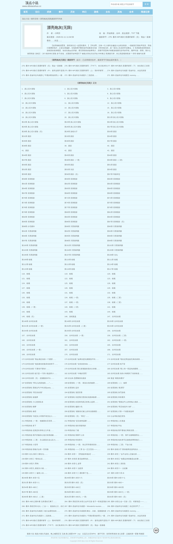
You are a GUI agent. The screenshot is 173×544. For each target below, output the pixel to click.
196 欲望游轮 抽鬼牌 (30, 397)
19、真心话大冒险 (29, 117)
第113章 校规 (69, 264)
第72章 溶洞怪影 (113, 198)
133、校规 (26, 298)
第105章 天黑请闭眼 (115, 250)
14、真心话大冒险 (71, 108)
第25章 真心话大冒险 (30, 127)
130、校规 (26, 293)
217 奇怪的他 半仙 (114, 426)
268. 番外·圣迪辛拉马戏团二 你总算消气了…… (125, 506)
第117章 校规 (112, 269)
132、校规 (111, 293)
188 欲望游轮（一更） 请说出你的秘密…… (81, 383)
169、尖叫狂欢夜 (28, 354)
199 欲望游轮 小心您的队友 (32, 402)
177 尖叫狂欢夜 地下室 (116, 364)
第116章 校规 (69, 269)
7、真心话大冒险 (28, 98)
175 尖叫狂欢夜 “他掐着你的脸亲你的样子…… (40, 364)
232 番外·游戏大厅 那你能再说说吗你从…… (124, 449)
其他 (119, 12)
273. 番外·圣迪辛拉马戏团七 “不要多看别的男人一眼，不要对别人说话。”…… (43, 76)
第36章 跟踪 (69, 141)
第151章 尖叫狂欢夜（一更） (33, 326)
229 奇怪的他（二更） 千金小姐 (119, 445)
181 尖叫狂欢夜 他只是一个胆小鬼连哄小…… (39, 373)
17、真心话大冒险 (71, 113)
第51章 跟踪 (112, 165)
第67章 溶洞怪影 (28, 193)
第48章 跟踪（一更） (72, 160)
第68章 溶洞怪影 (70, 193)
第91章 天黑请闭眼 (29, 231)
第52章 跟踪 (26, 169)
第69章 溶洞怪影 (113, 193)
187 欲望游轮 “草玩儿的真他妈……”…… (37, 383)
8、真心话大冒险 (71, 98)
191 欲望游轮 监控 (71, 388)
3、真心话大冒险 (113, 89)
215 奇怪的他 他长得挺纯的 (75, 426)
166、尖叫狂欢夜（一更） (32, 350)
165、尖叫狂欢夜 (114, 345)
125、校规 (68, 283)
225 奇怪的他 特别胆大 (73, 440)
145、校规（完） (28, 317)
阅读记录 (145, 12)
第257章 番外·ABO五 (30, 492)
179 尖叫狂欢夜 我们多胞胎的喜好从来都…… (82, 369)
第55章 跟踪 (26, 174)
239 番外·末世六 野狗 (30, 464)
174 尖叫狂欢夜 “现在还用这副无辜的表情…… (125, 359)
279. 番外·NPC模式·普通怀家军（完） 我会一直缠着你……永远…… (42, 66)
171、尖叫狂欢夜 (114, 354)
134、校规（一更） (72, 298)
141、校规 (111, 307)
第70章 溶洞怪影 (28, 198)
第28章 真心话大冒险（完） (33, 132)
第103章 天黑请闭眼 (29, 250)
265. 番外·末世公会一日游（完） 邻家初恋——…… (127, 501)
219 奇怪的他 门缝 (71, 430)
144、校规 (111, 312)
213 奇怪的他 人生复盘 (116, 421)
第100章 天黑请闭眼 (29, 245)
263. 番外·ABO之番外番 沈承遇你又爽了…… (39, 501)
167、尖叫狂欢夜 (71, 350)
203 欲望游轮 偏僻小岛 (73, 407)
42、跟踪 (68, 150)
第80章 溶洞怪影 (70, 212)
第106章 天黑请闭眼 (29, 255)
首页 (25, 12)
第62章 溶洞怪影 (70, 184)
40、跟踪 (110, 146)
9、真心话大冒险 (113, 98)
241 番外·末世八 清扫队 (116, 464)
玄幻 (37, 12)
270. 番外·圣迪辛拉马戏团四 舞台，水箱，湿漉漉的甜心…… (85, 511)
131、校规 (68, 293)
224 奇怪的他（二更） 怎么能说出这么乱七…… (40, 440)
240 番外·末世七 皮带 (72, 464)
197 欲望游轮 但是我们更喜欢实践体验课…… (82, 397)
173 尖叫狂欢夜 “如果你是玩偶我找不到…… (81, 359)
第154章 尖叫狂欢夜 (29, 331)
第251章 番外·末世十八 (31, 483)
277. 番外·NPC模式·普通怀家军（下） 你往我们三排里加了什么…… (128, 66)
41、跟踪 (25, 150)
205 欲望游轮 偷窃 (29, 411)
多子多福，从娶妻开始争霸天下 (69, 54)
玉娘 (63, 534)
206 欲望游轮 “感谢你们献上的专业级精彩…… (82, 411)
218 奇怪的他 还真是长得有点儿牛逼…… (38, 430)
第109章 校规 (27, 260)
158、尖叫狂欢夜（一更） (74, 335)
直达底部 (125, 33)
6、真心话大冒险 (113, 94)
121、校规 (26, 279)
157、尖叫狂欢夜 (28, 335)
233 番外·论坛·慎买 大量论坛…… (35, 454)
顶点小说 (25, 19)
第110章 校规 (69, 260)
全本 (131, 12)
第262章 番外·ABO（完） (117, 497)
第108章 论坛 (112, 255)
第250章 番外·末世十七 (116, 478)
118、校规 (26, 274)
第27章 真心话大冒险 (115, 127)
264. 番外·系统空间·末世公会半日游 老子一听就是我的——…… (85, 502)
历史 (72, 12)
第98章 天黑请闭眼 (71, 241)
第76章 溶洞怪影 (28, 207)
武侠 (49, 12)
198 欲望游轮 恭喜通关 (116, 397)
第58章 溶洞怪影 (28, 179)
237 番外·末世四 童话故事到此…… (78, 459)
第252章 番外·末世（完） (74, 483)
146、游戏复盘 (70, 317)
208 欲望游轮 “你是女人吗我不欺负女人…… (39, 416)
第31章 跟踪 (26, 136)
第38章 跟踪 (26, 146)
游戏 (96, 12)
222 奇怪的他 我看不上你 (74, 435)
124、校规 (26, 283)
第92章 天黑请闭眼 (71, 231)
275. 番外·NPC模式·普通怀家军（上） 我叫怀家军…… (85, 71)
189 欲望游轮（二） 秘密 (117, 383)
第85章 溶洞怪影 (28, 222)
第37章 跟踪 (112, 141)
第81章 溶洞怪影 (113, 212)
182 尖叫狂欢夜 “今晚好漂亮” (75, 373)
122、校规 (68, 279)
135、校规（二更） (114, 298)
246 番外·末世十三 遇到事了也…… (78, 473)
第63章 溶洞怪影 (113, 184)
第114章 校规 (112, 264)
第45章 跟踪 (69, 155)
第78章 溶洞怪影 (113, 207)
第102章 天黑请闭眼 (115, 245)
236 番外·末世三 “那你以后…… (34, 459)
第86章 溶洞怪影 (70, 222)
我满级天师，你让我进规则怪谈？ (119, 54)
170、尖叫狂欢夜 (71, 354)
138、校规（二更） (114, 302)
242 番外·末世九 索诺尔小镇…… (34, 468)
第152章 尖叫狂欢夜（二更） (75, 326)
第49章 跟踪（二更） (115, 160)
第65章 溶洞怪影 (70, 188)
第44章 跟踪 (26, 155)
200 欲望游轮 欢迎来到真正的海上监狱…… (81, 402)
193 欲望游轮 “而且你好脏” (32, 392)
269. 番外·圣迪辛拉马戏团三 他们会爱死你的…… (41, 511)
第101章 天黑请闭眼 (72, 245)
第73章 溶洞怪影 (28, 203)
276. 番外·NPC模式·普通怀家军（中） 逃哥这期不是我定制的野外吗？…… (43, 71)
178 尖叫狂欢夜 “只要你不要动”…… (36, 369)
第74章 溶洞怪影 (70, 203)
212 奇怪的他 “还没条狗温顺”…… (77, 421)
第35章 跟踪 (26, 141)
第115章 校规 (27, 269)
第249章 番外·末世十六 (73, 478)
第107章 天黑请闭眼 (72, 255)
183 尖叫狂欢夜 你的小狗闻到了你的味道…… (125, 373)
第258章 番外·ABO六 (72, 492)
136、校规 (26, 302)
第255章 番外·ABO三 (72, 487)
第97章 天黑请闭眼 (29, 241)
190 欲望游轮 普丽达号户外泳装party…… (38, 388)
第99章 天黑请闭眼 (114, 241)
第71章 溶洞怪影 (70, 198)
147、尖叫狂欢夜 (114, 317)
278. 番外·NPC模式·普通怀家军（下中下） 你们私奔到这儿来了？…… (85, 66)
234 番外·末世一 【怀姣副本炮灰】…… (79, 454)
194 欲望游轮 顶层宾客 (73, 392)
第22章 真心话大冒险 (30, 122)
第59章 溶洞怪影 (70, 179)
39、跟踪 (68, 146)
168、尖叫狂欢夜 (114, 350)
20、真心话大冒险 (71, 117)
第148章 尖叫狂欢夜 (29, 321)
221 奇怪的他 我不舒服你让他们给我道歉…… (39, 435)
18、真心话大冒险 (114, 113)
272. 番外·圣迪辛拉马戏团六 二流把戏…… (80, 75)
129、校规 (111, 288)
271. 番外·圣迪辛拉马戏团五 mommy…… (123, 75)
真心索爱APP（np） (74, 534)
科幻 (84, 12)
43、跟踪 (110, 150)
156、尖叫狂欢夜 (114, 331)
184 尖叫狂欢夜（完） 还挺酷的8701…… (38, 378)
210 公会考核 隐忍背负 (116, 416)
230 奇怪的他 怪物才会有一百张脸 (35, 449)
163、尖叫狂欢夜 (28, 345)
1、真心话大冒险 (28, 89)
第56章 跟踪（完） (71, 174)
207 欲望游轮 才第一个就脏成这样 (120, 411)
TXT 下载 (135, 33)
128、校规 (68, 288)
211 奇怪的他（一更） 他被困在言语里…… (39, 421)
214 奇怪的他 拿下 (29, 426)
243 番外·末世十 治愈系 (73, 468)
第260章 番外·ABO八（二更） (33, 497)
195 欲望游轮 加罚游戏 (116, 392)
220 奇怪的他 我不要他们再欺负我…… (122, 430)
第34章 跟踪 (112, 136)
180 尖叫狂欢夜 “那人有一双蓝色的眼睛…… (124, 369)
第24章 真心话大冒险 (115, 122)
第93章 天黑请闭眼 (114, 231)
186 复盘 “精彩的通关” (116, 378)
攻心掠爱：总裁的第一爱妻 (128, 534)
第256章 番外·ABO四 (115, 487)
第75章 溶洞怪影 (113, 203)
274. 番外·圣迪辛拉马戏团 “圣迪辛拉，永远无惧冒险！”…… (126, 71)
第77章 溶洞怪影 (70, 207)
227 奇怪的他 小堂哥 (30, 445)
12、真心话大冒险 (114, 103)
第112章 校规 (27, 264)
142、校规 (26, 312)
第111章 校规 (112, 260)
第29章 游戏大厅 (70, 132)
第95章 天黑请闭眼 (71, 236)
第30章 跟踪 (112, 132)
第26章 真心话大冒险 (72, 127)
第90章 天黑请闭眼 (114, 226)
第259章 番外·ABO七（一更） (119, 492)
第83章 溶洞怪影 (70, 217)
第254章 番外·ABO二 (30, 487)
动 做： (103, 33)
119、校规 (68, 274)
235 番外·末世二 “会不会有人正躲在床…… (123, 454)
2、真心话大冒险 (71, 89)
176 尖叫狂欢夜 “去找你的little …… (78, 364)
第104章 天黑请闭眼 (72, 250)
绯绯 (134, 54)
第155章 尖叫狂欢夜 (72, 331)
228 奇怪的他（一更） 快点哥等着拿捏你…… (82, 445)
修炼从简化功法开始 (90, 54)
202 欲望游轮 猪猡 (29, 407)
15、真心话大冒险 (114, 108)
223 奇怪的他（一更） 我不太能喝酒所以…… (125, 435)
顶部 (156, 530)
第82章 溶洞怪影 (28, 217)
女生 (108, 12)
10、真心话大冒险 (29, 103)
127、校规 (26, 288)
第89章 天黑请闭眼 (71, 226)
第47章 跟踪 (26, 160)
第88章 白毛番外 (28, 226)
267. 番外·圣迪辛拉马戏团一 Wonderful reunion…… (84, 506)
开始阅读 (110, 33)
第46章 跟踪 (112, 155)
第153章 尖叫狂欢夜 (115, 326)
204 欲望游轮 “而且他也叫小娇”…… (121, 407)
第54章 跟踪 (112, 169)
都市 (61, 12)
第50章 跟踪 (26, 165)
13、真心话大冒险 (29, 108)
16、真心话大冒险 (29, 113)
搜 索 (147, 4)
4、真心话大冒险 (28, 94)
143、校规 (68, 312)
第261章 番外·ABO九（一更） (76, 497)
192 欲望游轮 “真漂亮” (116, 388)
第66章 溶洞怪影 (113, 188)
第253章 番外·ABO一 (115, 483)
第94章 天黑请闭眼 (29, 236)
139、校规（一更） (29, 307)
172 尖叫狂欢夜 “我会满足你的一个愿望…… (39, 359)
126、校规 (111, 283)
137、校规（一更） (72, 302)
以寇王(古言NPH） (89, 534)
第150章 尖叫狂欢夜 (115, 321)
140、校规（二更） (72, 307)
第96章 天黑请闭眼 (114, 236)
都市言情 (34, 19)
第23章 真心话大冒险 (72, 122)
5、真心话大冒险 (71, 94)
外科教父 (101, 54)
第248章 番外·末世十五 (31, 478)
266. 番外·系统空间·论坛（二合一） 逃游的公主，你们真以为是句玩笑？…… (43, 507)
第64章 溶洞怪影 (28, 188)
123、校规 (111, 279)
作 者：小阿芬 (53, 33)
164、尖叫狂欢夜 (71, 345)
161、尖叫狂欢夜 (71, 340)
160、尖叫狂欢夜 (28, 340)
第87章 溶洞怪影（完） (116, 222)
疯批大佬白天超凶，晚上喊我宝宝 (48, 534)
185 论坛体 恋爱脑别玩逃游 (75, 378)
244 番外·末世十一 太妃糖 (117, 468)
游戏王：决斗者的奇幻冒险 (45, 54)
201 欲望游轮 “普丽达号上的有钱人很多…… (124, 402)
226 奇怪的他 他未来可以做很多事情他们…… (125, 440)
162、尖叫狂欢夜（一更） (117, 340)
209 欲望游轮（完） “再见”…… (76, 416)
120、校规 (111, 274)
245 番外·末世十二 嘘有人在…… (34, 473)
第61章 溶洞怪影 (28, 184)
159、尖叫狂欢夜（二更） (117, 335)
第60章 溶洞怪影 (113, 179)
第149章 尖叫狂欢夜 (72, 321)
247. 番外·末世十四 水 (115, 473)
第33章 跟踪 (69, 136)
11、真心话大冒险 (71, 103)
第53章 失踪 (69, 169)
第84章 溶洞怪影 (113, 217)
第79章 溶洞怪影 (28, 212)
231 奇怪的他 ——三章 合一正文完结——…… (82, 449)
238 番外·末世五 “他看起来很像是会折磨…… (124, 459)
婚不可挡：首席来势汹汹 (107, 534)
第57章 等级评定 (113, 174)
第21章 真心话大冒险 (115, 117)
